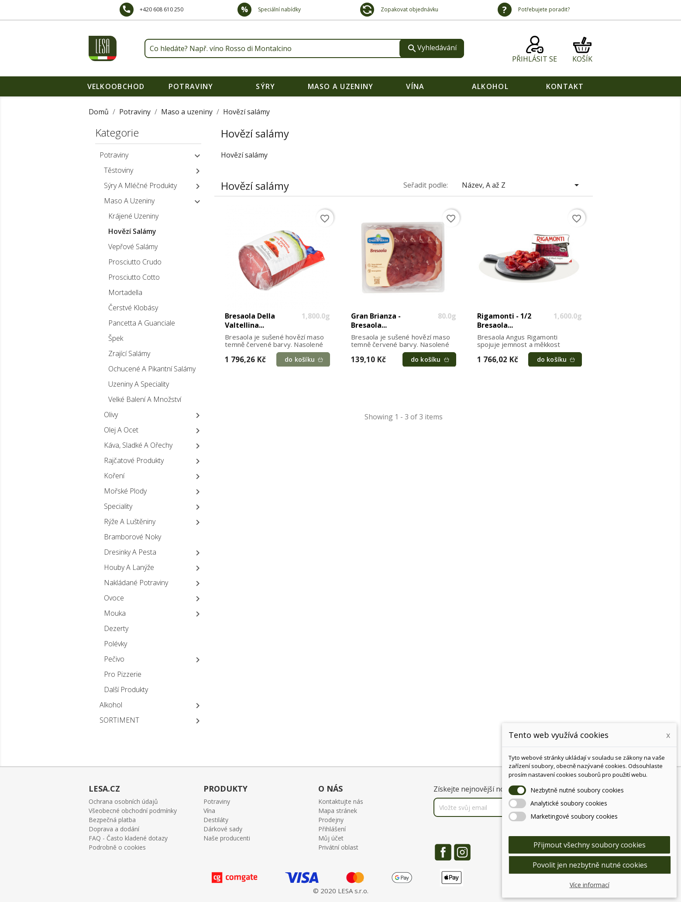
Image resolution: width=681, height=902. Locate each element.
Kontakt (565, 86)
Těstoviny (118, 170)
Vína (415, 86)
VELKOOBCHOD (116, 86)
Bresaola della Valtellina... (250, 321)
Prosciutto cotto (134, 277)
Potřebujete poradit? (543, 9)
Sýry (265, 86)
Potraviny (191, 86)
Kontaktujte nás (340, 801)
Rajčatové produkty (134, 460)
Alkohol (490, 86)
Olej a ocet (121, 429)
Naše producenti (226, 838)
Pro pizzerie (122, 674)
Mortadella (125, 292)
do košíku (299, 359)
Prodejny (331, 820)
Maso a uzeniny (341, 86)
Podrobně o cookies (117, 847)
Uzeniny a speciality (138, 384)
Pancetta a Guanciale (141, 323)
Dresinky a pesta (130, 552)
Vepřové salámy (133, 246)
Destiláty (215, 820)
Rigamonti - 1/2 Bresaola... (504, 321)
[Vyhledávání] (304, 48)
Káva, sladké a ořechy (138, 445)
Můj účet (331, 838)
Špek (115, 338)
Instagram (462, 852)
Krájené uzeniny (133, 216)
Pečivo (114, 659)
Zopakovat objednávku (408, 9)
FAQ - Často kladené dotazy (128, 838)
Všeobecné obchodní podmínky (133, 810)
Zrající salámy (129, 353)
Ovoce (114, 597)
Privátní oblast (338, 847)
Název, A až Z (522, 185)
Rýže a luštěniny (129, 521)
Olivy (111, 414)
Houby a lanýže (129, 567)
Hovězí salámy (132, 231)
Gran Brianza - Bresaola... (376, 321)
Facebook (443, 852)
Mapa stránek (337, 810)
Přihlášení (332, 829)
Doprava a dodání (114, 829)
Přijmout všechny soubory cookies (589, 845)
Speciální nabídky (279, 9)
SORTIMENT (119, 720)
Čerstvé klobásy (133, 307)
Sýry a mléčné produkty (140, 185)
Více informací (589, 885)
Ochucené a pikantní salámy (152, 368)
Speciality (118, 506)
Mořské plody (125, 491)
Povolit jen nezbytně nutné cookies (590, 865)
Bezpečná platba (112, 820)
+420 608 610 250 (161, 9)
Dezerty (116, 628)
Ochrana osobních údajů (123, 801)
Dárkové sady (222, 829)
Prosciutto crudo (135, 261)
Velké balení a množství (144, 399)
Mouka (115, 613)
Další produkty (126, 689)
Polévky (115, 643)
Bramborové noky (132, 536)
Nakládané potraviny (136, 582)
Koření (114, 475)
